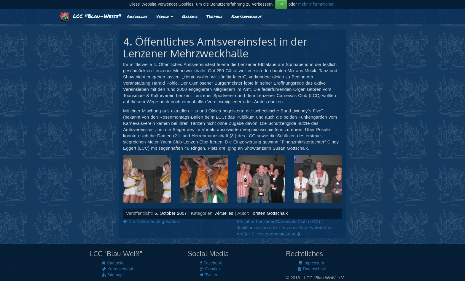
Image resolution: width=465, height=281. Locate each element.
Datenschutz (312, 269)
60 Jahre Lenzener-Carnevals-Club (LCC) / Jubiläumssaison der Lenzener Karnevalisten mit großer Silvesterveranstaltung (285, 228)
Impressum (311, 263)
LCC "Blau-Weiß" (90, 16)
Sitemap (112, 275)
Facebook (211, 263)
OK (281, 4)
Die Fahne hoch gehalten (151, 222)
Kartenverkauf (246, 16)
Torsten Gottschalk (269, 213)
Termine (214, 16)
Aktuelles (137, 16)
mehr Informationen (316, 4)
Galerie (190, 16)
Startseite (113, 263)
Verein (164, 16)
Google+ (210, 269)
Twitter (208, 275)
